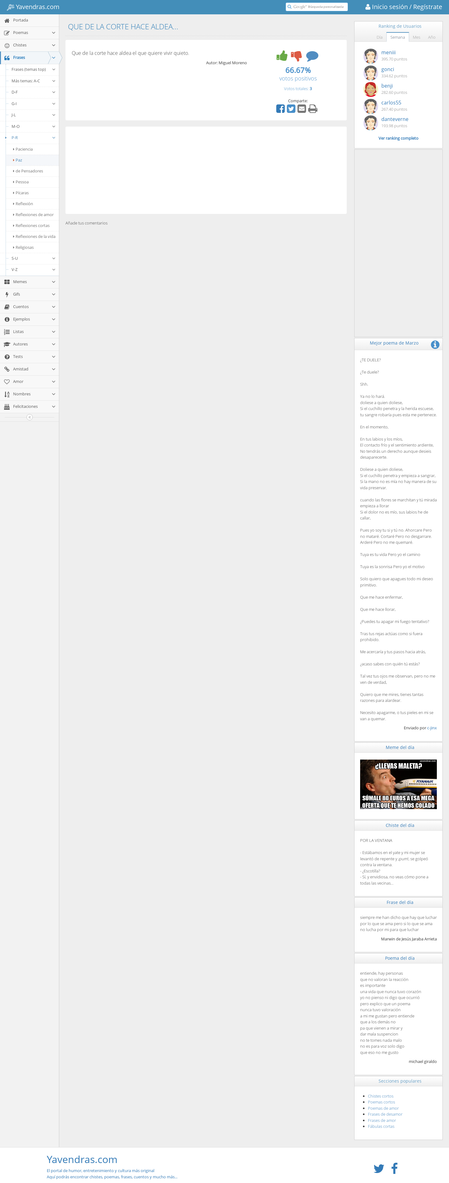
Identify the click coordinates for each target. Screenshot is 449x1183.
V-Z (34, 269)
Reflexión (23, 203)
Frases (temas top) (34, 69)
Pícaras (21, 193)
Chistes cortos (380, 1096)
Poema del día (400, 958)
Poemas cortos (381, 1102)
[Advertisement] (206, 170)
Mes (416, 37)
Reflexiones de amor (33, 214)
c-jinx (432, 728)
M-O (34, 126)
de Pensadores (28, 171)
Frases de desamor (385, 1114)
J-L (34, 115)
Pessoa (21, 182)
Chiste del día (400, 825)
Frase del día (400, 902)
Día (380, 37)
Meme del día (400, 747)
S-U (34, 258)
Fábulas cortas (381, 1126)
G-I (34, 103)
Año (432, 37)
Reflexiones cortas (31, 225)
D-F (34, 92)
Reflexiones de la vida (34, 236)
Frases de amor (382, 1120)
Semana (397, 37)
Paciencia (23, 149)
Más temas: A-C (34, 81)
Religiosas (23, 247)
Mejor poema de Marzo (394, 343)
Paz (17, 160)
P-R (29, 137)
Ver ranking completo (398, 138)
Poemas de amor (383, 1108)
